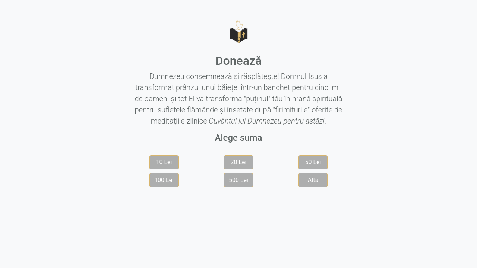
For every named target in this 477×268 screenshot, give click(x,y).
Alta (313, 180)
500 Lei (238, 180)
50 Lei (313, 162)
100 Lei (164, 180)
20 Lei (239, 162)
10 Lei (164, 162)
